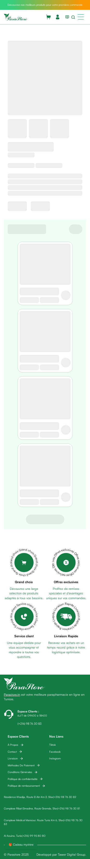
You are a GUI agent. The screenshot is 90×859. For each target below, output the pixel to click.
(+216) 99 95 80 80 (34, 835)
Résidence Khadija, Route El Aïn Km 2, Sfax (28, 797)
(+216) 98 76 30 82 (64, 797)
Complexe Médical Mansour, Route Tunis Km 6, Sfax (33, 820)
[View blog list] (66, 17)
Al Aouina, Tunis (13, 835)
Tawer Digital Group (71, 854)
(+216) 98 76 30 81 (68, 808)
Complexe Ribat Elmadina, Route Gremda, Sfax (30, 808)
